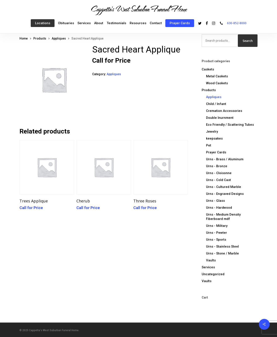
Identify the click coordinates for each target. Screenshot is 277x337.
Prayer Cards (216, 152)
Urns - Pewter (216, 233)
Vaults (211, 260)
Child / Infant (216, 104)
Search (248, 41)
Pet (208, 145)
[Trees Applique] (46, 167)
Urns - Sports (216, 240)
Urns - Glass (215, 201)
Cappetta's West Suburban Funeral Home (138, 8)
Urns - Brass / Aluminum (224, 159)
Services (208, 267)
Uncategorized (213, 274)
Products (39, 38)
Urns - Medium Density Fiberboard (223, 217)
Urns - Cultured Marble (223, 187)
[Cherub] (103, 167)
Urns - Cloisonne (219, 173)
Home (23, 38)
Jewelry (212, 132)
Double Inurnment (220, 118)
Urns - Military (216, 226)
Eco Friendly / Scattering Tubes (230, 125)
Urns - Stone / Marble (222, 253)
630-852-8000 (236, 23)
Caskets (208, 69)
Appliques (59, 38)
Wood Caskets (217, 83)
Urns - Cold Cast (218, 180)
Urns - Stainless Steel (222, 246)
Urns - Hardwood (219, 208)
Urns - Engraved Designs (225, 194)
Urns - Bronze (216, 166)
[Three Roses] (160, 167)
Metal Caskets (217, 76)
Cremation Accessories (224, 111)
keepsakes (214, 138)
